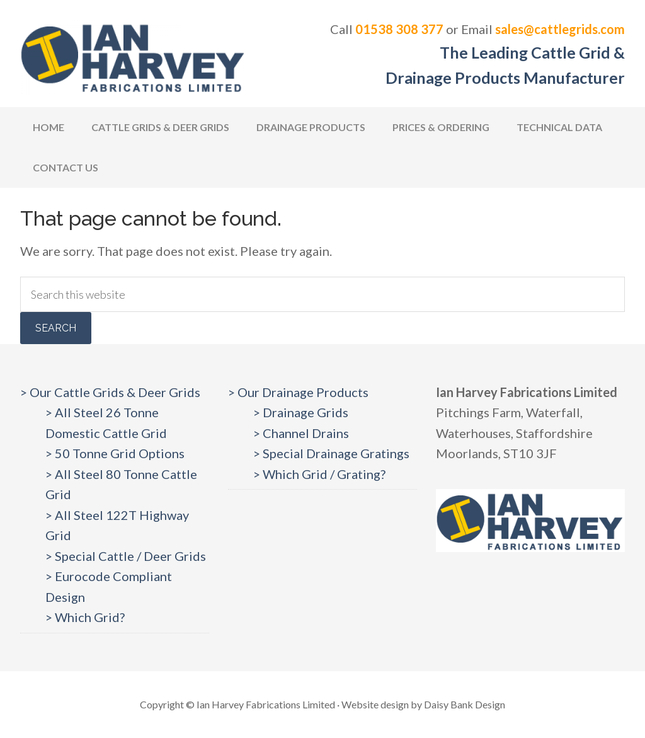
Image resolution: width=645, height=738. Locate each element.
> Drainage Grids (300, 412)
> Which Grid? (85, 617)
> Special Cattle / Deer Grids (125, 555)
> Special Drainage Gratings (331, 453)
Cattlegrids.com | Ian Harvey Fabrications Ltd (133, 57)
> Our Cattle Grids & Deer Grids (110, 392)
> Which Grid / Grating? (319, 473)
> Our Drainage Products (298, 392)
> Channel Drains (301, 433)
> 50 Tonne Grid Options (115, 453)
